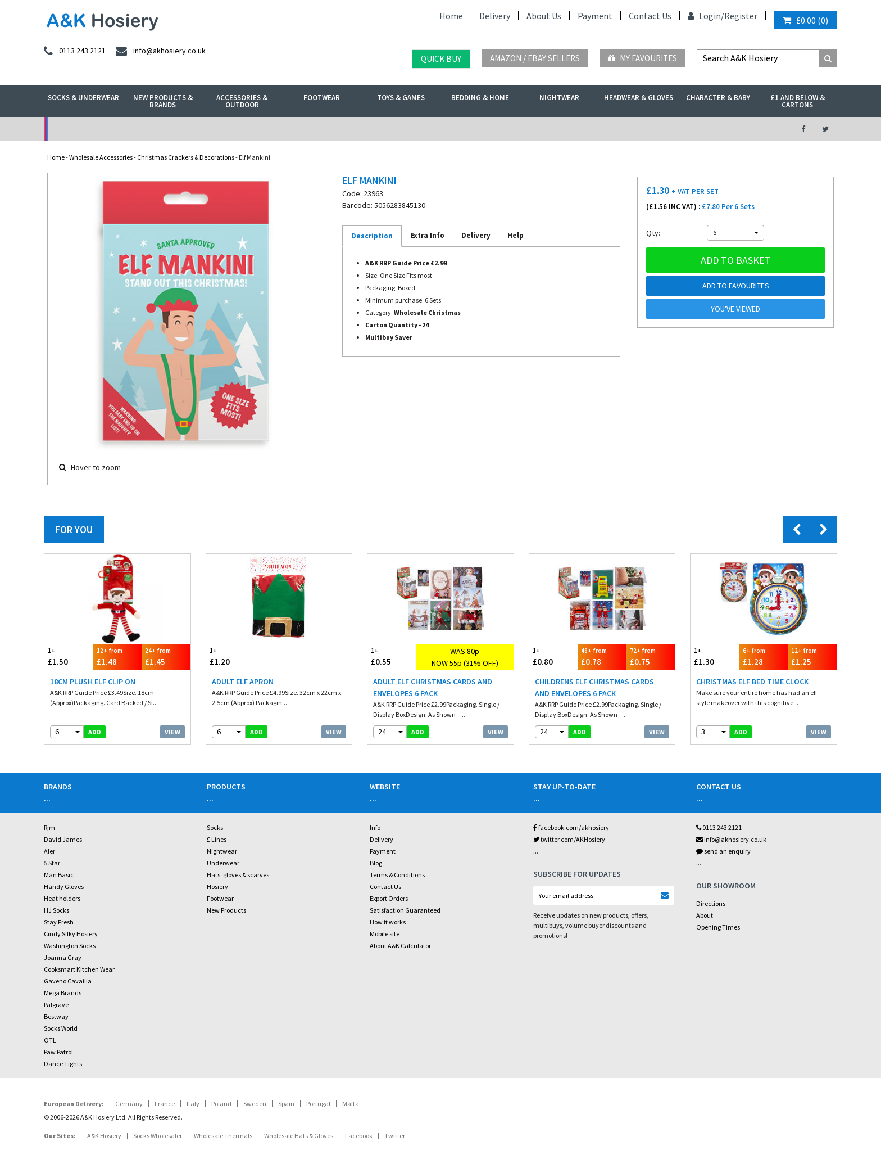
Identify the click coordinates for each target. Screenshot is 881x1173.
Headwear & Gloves (638, 97)
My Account (318, 129)
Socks (215, 827)
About (704, 915)
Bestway (56, 1016)
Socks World (61, 1028)
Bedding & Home (480, 97)
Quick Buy (441, 58)
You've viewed (735, 309)
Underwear (223, 863)
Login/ (706, 15)
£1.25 (812, 656)
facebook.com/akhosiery (571, 827)
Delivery (494, 15)
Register (740, 15)
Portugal (318, 1103)
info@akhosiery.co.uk (731, 839)
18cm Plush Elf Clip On (92, 681)
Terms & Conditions (397, 874)
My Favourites (642, 58)
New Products (226, 910)
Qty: (653, 233)
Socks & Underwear (83, 97)
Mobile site (384, 934)
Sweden (254, 1103)
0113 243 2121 (719, 827)
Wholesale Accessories (101, 157)
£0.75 (651, 656)
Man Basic (59, 874)
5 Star (52, 863)
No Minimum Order (135, 129)
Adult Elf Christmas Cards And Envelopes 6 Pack (432, 687)
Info (375, 827)
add (94, 732)
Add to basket (736, 260)
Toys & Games (401, 97)
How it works (388, 922)
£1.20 (243, 656)
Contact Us (650, 15)
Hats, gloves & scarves (238, 874)
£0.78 (602, 656)
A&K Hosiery (104, 1135)
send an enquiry (723, 851)
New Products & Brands (163, 101)
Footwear (321, 97)
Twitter (394, 1135)
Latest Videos (682, 129)
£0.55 (392, 656)
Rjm (49, 827)
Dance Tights (63, 1063)
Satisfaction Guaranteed (405, 910)
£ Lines (216, 839)
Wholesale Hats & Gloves (298, 1135)
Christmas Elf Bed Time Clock (752, 681)
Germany (129, 1103)
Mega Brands (62, 993)
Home (451, 15)
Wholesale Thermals (223, 1135)
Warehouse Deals (500, 129)
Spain (286, 1103)
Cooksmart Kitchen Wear (79, 969)
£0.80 (554, 656)
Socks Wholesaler (157, 1135)
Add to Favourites (735, 286)
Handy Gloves (64, 886)
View (172, 732)
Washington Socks (70, 945)
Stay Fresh (59, 922)
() (805, 20)
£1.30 (715, 656)
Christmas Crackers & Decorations (185, 157)
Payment (595, 15)
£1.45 (166, 656)
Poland (221, 1103)
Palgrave (56, 1004)
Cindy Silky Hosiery (71, 934)
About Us (543, 15)
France (165, 1103)
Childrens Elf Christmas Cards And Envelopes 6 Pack (594, 687)
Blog (376, 863)
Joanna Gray (62, 957)
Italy (193, 1103)
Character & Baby (718, 97)
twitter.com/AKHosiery (569, 839)
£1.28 (764, 656)
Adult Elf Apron (243, 681)
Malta (350, 1103)
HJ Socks (56, 910)
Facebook (359, 1135)
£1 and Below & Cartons (797, 101)
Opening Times (718, 927)
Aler (49, 851)
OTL (50, 1040)
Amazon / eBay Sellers (535, 58)
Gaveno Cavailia (68, 981)
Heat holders (62, 898)
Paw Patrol (58, 1052)
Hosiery (217, 886)
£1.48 (118, 656)
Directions (710, 903)
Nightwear (559, 97)
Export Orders (389, 898)
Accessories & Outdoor (241, 101)
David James (63, 839)
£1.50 (69, 656)
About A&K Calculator (400, 945)
